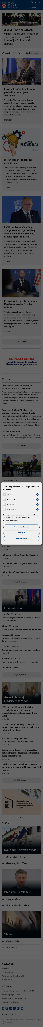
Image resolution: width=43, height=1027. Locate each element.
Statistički (11, 504)
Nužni (9, 495)
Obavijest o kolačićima (22, 517)
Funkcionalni (11, 500)
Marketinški (11, 509)
